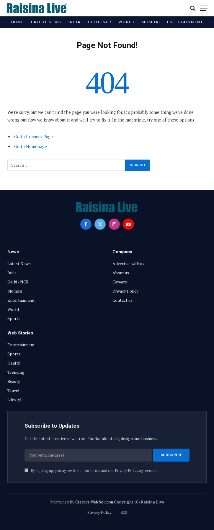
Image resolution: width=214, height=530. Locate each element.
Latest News (46, 22)
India (74, 22)
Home (17, 22)
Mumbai (151, 22)
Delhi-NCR (100, 22)
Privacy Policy (126, 470)
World (127, 22)
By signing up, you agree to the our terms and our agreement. (91, 470)
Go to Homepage (30, 146)
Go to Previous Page (33, 137)
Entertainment (185, 22)
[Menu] (204, 8)
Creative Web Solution (94, 502)
